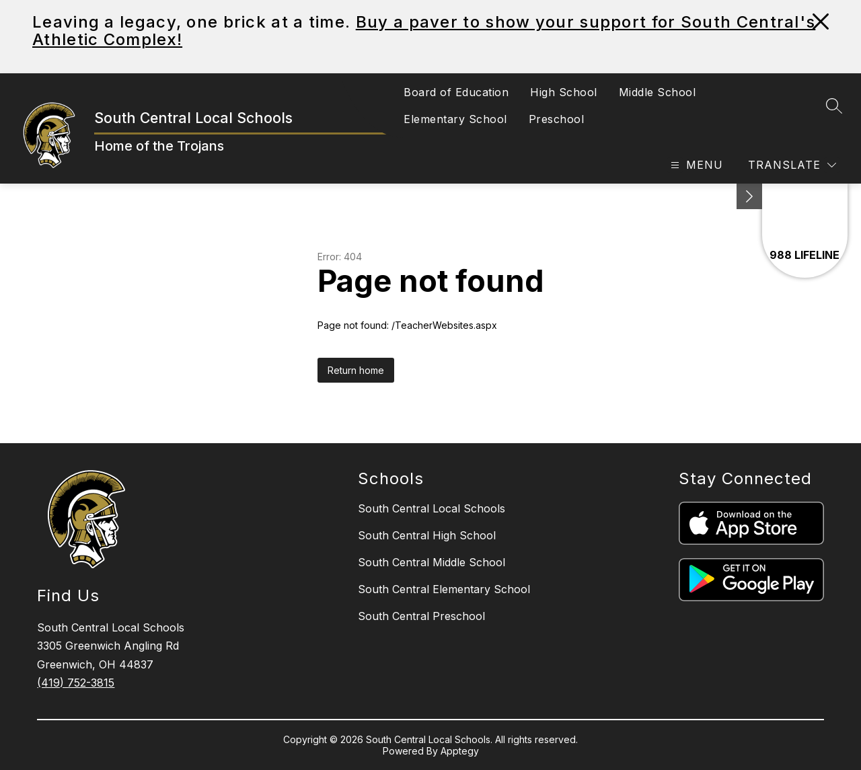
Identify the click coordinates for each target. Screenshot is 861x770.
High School (563, 92)
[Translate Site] (792, 165)
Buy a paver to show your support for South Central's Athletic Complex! (423, 30)
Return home (356, 370)
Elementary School (455, 119)
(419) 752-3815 (75, 682)
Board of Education (456, 92)
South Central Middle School (431, 562)
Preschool (557, 119)
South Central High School (427, 535)
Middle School (657, 92)
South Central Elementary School (444, 589)
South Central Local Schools (431, 508)
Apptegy (460, 751)
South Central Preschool (421, 616)
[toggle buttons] (749, 196)
